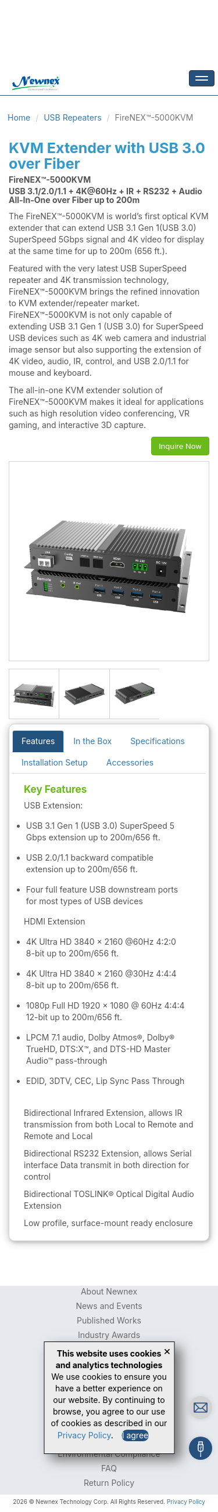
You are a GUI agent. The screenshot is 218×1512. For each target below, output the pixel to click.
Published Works (109, 1320)
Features (38, 741)
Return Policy (109, 1483)
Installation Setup (55, 762)
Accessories (129, 762)
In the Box (92, 741)
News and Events (109, 1306)
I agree (135, 1435)
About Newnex (109, 1291)
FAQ (109, 1468)
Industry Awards (109, 1335)
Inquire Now (180, 446)
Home (19, 117)
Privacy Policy (186, 1501)
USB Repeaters (72, 117)
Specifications (157, 741)
